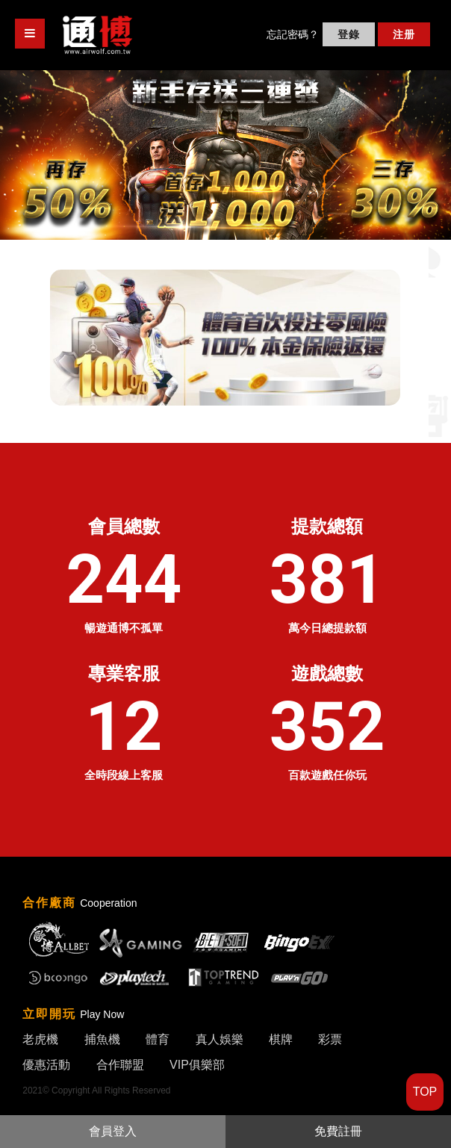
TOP (425, 1091)
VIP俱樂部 (197, 1064)
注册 (404, 34)
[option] (225, 155)
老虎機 (40, 1039)
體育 (157, 1039)
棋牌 (281, 1039)
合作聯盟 (120, 1064)
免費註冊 (338, 1131)
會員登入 (113, 1131)
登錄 (349, 34)
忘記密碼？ (293, 34)
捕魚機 (102, 1039)
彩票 (330, 1039)
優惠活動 (46, 1064)
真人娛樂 (219, 1039)
